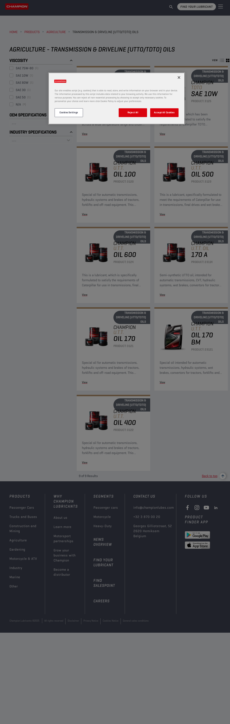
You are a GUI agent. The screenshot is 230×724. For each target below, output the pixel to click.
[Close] (179, 77)
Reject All (132, 112)
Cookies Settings (68, 112)
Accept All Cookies (164, 112)
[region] (116, 98)
